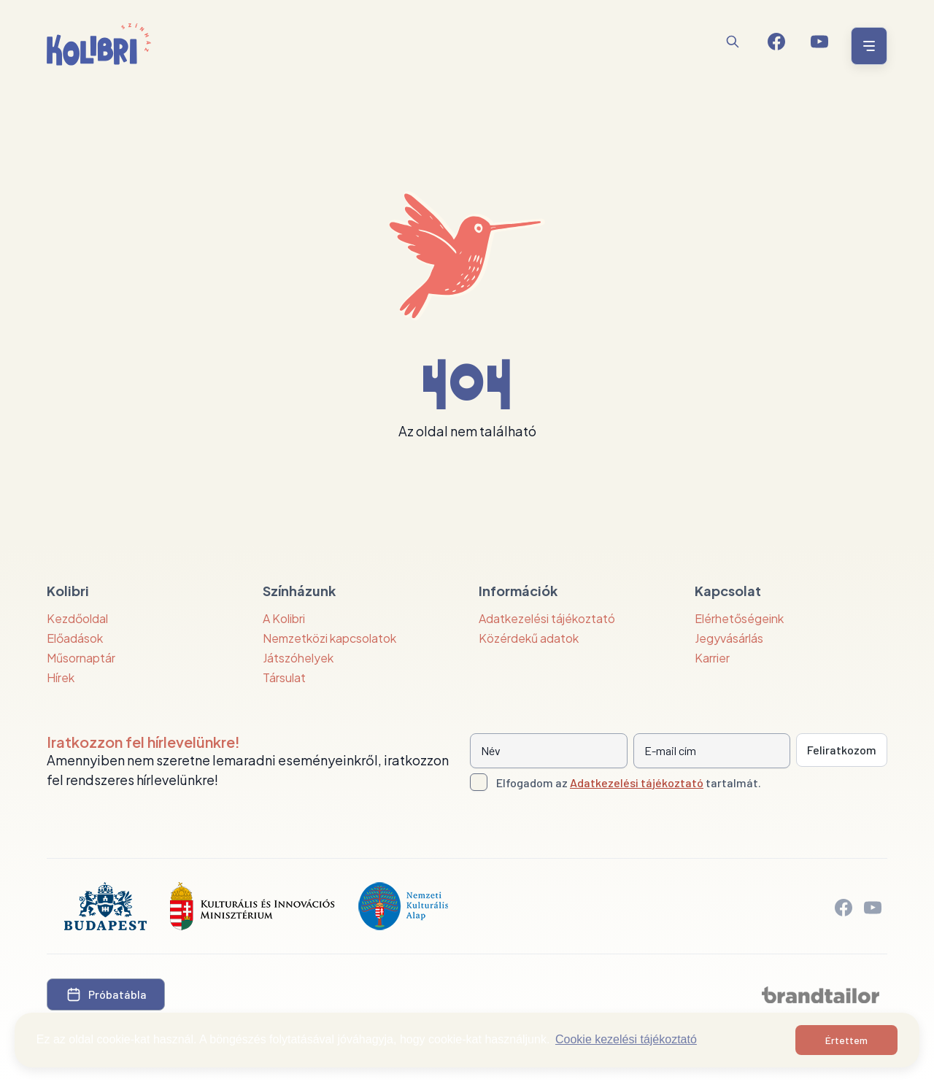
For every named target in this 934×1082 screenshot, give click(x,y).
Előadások (75, 638)
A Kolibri (284, 618)
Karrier (712, 657)
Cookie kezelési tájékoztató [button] (626, 1039)
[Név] (549, 750)
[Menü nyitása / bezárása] (866, 46)
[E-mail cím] (712, 750)
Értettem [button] (846, 1040)
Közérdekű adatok (529, 638)
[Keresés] (732, 41)
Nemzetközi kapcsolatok (329, 638)
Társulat (284, 677)
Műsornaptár (81, 657)
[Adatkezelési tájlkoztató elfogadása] (478, 782)
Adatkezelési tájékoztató (547, 618)
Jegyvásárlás (729, 638)
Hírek (60, 677)
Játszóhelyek (298, 657)
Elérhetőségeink (739, 618)
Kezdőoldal (77, 618)
